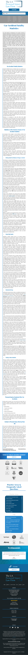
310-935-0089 (14, 9)
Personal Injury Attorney (16, 422)
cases (14, 213)
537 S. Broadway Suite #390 (14, 591)
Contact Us (14, 457)
